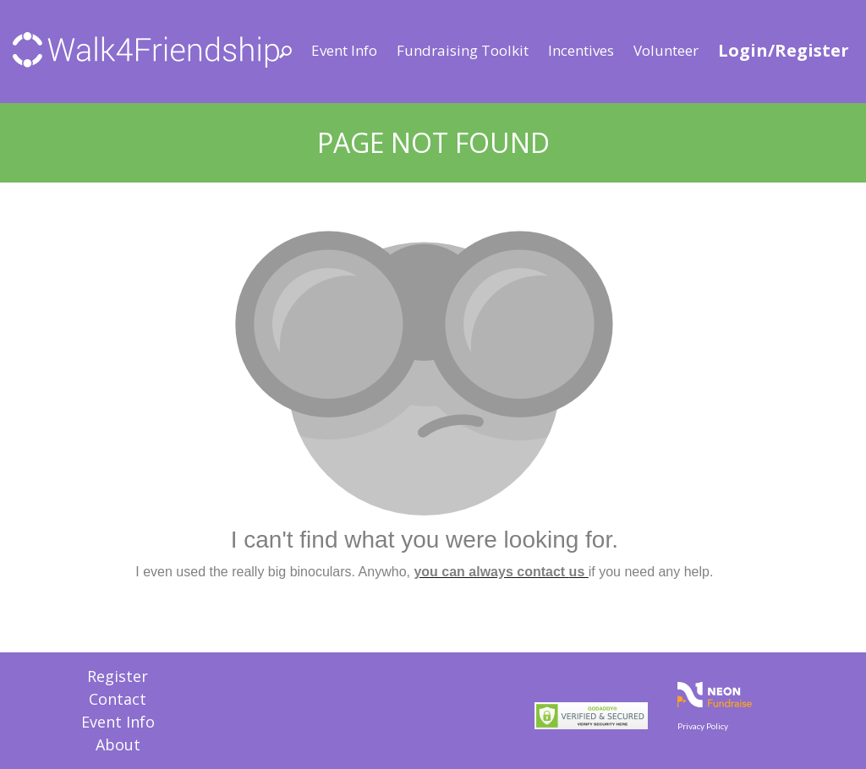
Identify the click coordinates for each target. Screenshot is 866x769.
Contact (117, 699)
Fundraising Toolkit (463, 50)
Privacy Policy (702, 726)
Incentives (581, 50)
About (118, 744)
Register (117, 676)
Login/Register (783, 50)
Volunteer (666, 50)
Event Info (344, 50)
